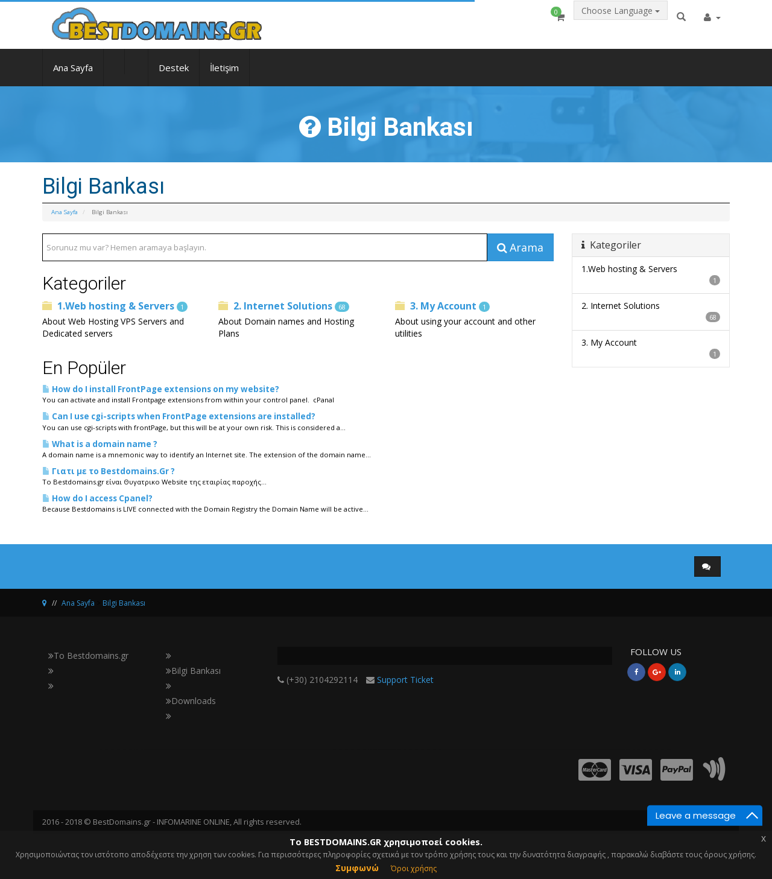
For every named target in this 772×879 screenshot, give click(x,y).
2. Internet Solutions (283, 306)
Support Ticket (405, 679)
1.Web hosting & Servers (115, 306)
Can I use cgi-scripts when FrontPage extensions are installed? (178, 416)
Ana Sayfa (73, 76)
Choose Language (620, 22)
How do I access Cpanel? (97, 498)
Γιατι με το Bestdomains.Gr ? (108, 471)
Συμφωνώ (357, 868)
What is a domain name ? (99, 444)
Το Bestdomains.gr (88, 655)
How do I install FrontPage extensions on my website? (160, 389)
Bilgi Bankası (124, 603)
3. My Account (442, 306)
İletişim (224, 76)
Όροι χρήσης (414, 868)
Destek (174, 76)
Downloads (191, 700)
